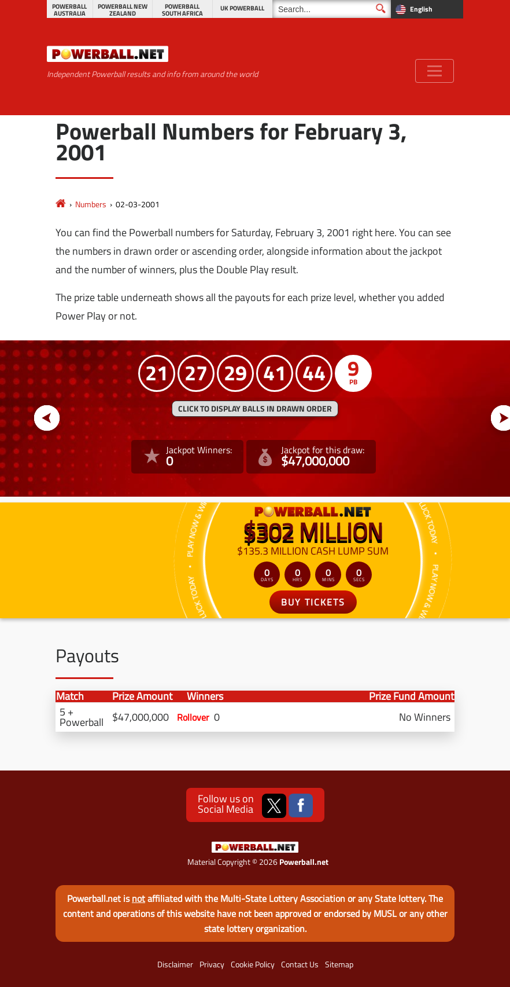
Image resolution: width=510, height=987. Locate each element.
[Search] (331, 9)
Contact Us (300, 964)
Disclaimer (175, 964)
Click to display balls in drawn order (255, 408)
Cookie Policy (253, 964)
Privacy (211, 964)
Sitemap (339, 964)
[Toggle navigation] (434, 71)
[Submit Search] (381, 8)
